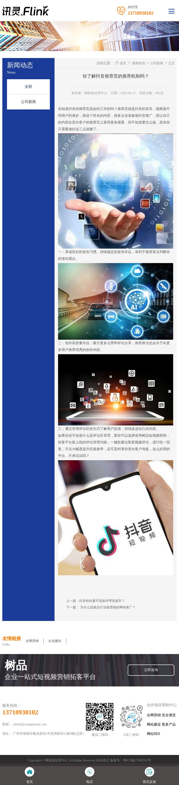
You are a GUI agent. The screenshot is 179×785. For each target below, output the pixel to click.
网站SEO (153, 734)
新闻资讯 (138, 63)
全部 (28, 87)
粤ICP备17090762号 (137, 760)
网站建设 (154, 725)
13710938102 (20, 712)
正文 (171, 63)
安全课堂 (169, 715)
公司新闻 (28, 102)
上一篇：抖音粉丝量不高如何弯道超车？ (95, 601)
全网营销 (32, 641)
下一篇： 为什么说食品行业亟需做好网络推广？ (100, 607)
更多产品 (169, 725)
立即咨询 (151, 670)
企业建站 (54, 641)
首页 (123, 63)
